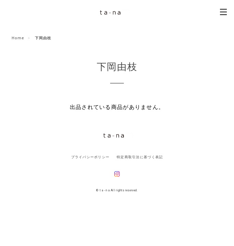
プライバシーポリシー (90, 157)
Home (18, 38)
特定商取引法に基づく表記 (140, 157)
